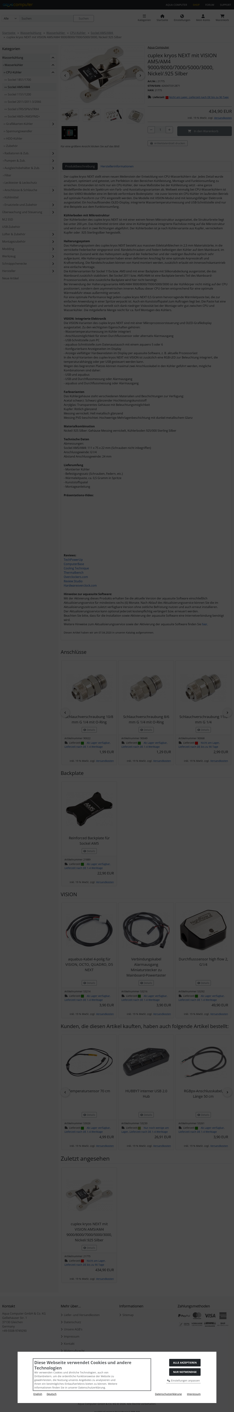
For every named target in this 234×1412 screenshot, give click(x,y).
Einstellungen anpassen (183, 1380)
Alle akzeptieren (185, 1362)
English (37, 1394)
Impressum (194, 1394)
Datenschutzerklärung (168, 1394)
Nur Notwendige (185, 1372)
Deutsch (52, 1394)
